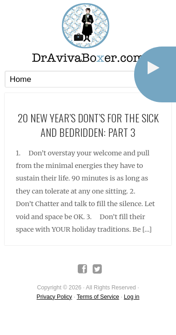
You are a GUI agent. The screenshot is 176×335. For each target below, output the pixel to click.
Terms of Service (98, 297)
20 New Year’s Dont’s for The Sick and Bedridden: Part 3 (88, 125)
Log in (131, 297)
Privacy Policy (54, 297)
